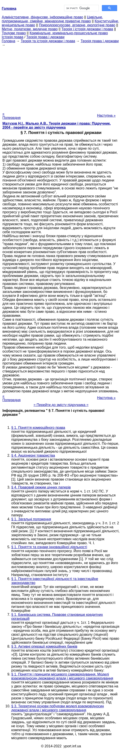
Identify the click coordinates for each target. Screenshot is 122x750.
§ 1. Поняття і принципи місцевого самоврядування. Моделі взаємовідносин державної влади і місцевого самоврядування (62, 676)
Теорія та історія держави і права (48, 41)
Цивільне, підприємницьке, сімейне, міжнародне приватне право (52, 19)
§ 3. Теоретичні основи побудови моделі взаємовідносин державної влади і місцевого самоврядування (57, 708)
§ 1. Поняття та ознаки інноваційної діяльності (49, 547)
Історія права (12, 37)
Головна (8, 41)
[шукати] (81, 8)
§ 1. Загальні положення (31, 519)
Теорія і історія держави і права (87, 29)
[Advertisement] (61, 78)
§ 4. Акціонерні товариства (33, 455)
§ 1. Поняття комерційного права (38, 427)
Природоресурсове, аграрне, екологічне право (77, 25)
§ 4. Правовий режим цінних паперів (41, 487)
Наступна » (106, 115)
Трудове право (14, 33)
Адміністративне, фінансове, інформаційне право (42, 17)
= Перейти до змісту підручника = (61, 405)
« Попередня (11, 116)
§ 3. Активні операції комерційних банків (44, 646)
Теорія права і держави (45, 37)
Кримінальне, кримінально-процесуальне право (69, 33)
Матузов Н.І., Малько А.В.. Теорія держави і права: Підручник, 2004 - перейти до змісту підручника (56, 125)
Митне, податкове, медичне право (30, 29)
